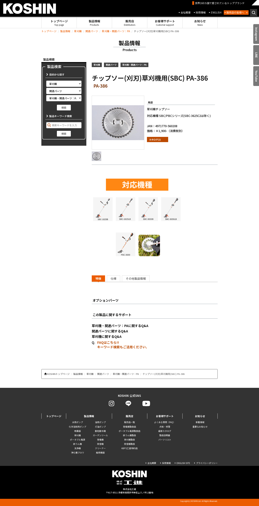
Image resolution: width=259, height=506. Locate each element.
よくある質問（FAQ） (164, 422)
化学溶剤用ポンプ (77, 426)
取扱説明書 (164, 435)
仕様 (113, 278)
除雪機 (100, 443)
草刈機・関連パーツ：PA (116, 31)
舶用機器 (100, 452)
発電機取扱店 (129, 426)
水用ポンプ (77, 422)
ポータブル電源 (77, 439)
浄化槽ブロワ (77, 452)
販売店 (129, 22)
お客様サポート (165, 22)
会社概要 (186, 12)
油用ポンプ (100, 422)
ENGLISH (216, 12)
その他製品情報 (136, 278)
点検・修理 (164, 426)
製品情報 (94, 22)
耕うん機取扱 (129, 435)
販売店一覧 (129, 422)
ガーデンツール (100, 435)
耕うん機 (77, 443)
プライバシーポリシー (207, 462)
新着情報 (200, 422)
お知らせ (200, 22)
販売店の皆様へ (235, 12)
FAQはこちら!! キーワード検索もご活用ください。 (123, 344)
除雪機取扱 (129, 443)
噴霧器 (77, 430)
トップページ (59, 22)
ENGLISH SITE (183, 462)
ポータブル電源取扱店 (129, 430)
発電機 (100, 439)
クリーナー (100, 448)
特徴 (98, 278)
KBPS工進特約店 (129, 448)
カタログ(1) (155, 139)
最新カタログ (164, 430)
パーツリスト (164, 439)
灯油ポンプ (100, 426)
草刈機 (78, 31)
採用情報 (201, 12)
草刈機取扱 (129, 439)
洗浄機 (77, 448)
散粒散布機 (100, 430)
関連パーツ (91, 31)
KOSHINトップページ (58, 374)
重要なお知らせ (200, 426)
